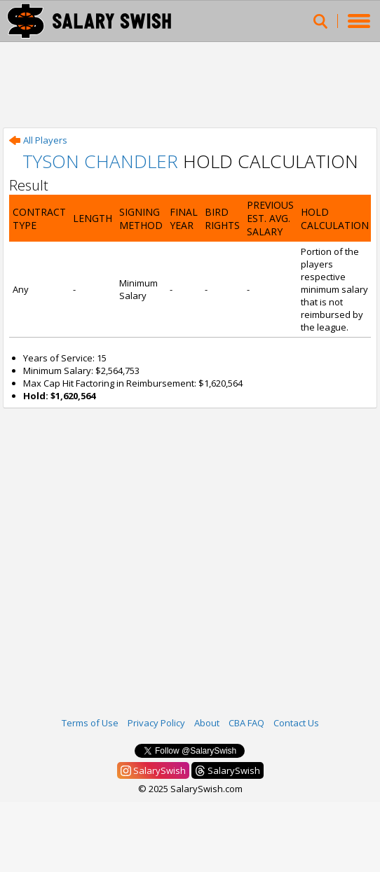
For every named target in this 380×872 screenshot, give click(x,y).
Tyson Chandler (100, 161)
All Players (38, 140)
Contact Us (296, 723)
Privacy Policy (156, 723)
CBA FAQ (246, 723)
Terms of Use (90, 723)
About (206, 723)
